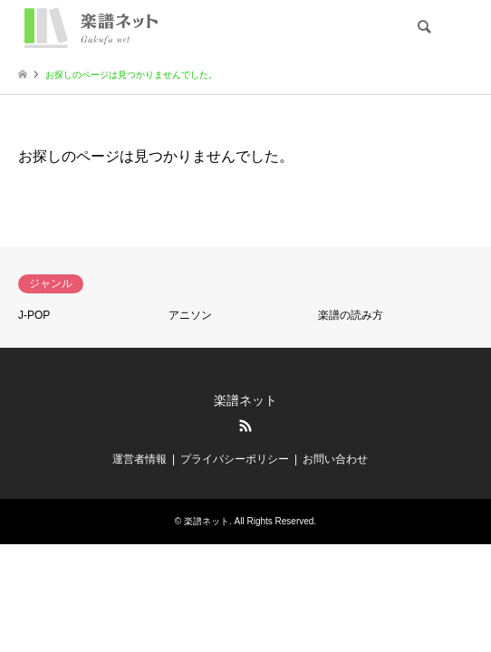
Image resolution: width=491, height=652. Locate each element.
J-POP (34, 315)
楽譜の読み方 (350, 315)
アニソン (190, 315)
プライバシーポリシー (234, 459)
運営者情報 (139, 459)
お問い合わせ (335, 459)
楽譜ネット (245, 400)
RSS (245, 425)
